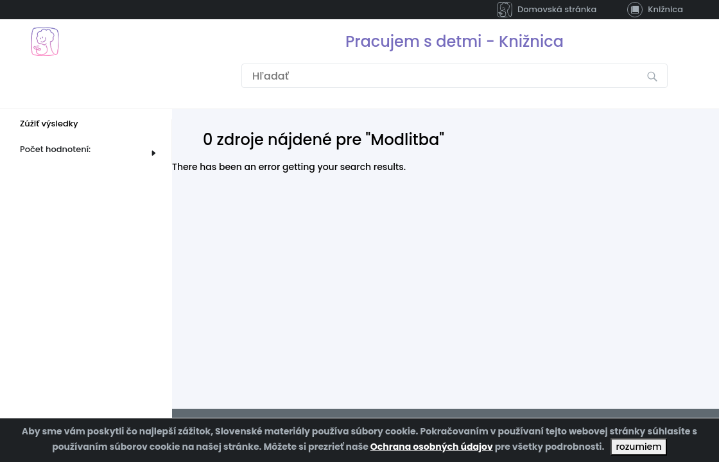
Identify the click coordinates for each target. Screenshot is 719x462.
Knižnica (655, 9)
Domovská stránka (546, 9)
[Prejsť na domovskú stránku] (44, 41)
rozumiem (638, 446)
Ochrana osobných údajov (431, 446)
